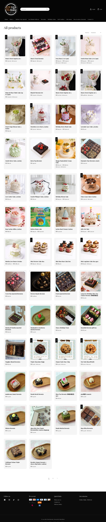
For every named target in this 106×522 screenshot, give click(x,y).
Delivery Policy (58, 504)
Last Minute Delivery (33, 19)
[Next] (57, 478)
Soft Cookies (61, 19)
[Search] (47, 9)
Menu (11, 19)
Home (6, 19)
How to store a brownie (80, 19)
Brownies (43, 19)
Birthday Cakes (52, 19)
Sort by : (87, 32)
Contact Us (90, 19)
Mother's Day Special (21, 19)
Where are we (57, 500)
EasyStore (62, 519)
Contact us (57, 502)
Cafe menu (69, 19)
